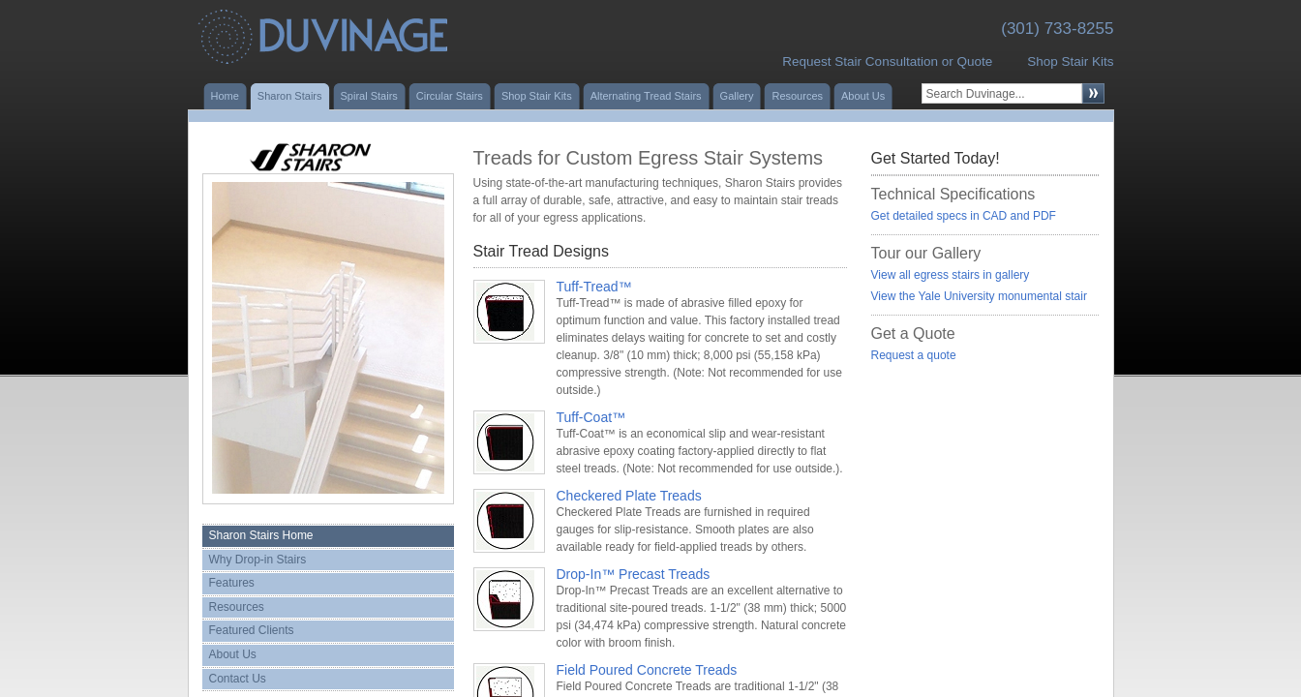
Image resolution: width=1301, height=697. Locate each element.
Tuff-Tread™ (594, 286)
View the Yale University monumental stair (979, 296)
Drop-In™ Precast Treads (634, 574)
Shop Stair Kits (1070, 61)
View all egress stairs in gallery (950, 275)
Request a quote (913, 355)
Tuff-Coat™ (591, 417)
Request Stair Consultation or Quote (887, 61)
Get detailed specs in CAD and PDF (963, 216)
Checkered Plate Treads (629, 495)
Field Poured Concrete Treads (647, 670)
